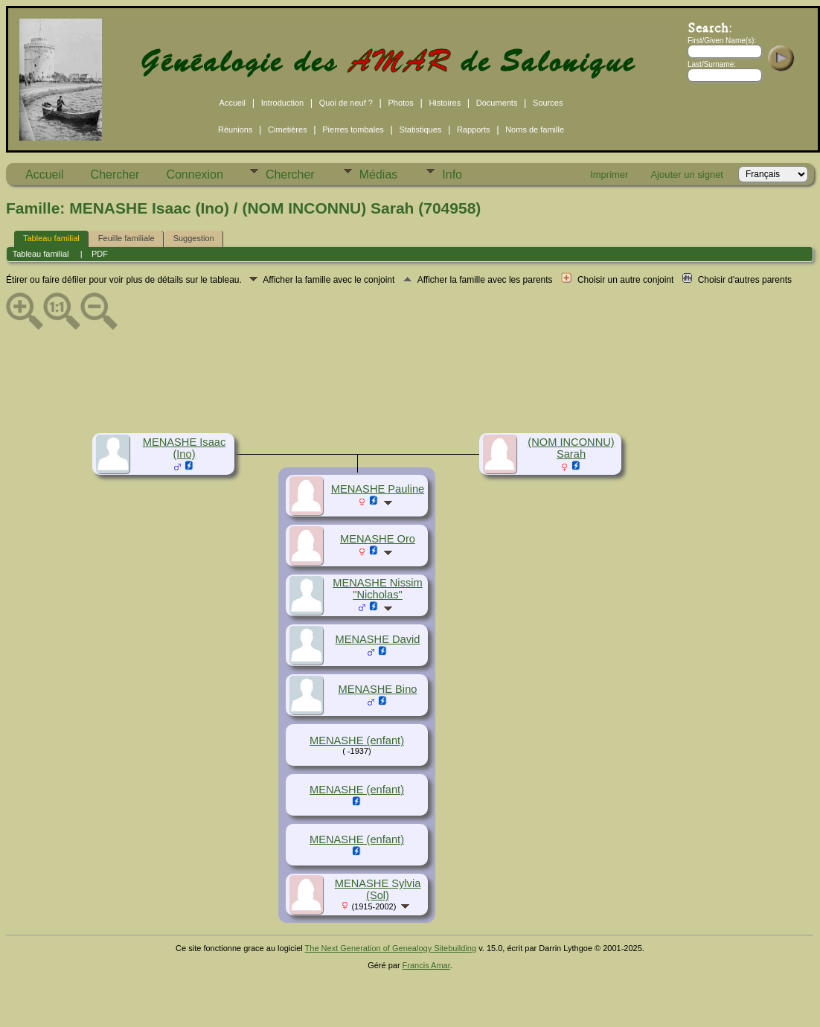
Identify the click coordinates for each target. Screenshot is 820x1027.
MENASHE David (377, 639)
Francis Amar (426, 965)
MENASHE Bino (378, 689)
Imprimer (609, 174)
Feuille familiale (126, 238)
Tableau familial (51, 238)
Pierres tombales (353, 129)
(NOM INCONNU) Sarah (571, 448)
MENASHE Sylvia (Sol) (378, 889)
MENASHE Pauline (377, 489)
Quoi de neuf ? (346, 102)
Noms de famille (534, 129)
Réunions (235, 129)
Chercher (115, 174)
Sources (548, 102)
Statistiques (420, 129)
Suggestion (193, 238)
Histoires (445, 102)
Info (452, 174)
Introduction (282, 102)
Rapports (473, 129)
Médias (378, 174)
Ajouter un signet (686, 174)
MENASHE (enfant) (357, 740)
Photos (401, 102)
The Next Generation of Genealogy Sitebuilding (391, 948)
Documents (497, 102)
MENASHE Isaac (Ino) (184, 448)
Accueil (233, 102)
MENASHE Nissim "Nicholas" (378, 589)
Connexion (194, 174)
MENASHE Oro (377, 539)
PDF (100, 253)
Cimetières (287, 129)
